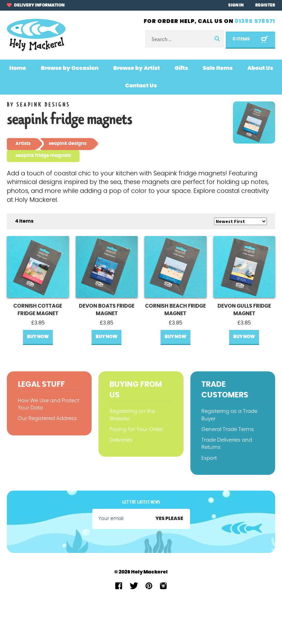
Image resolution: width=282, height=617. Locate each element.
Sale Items (218, 68)
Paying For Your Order (136, 429)
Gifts (181, 68)
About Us (260, 68)
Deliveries (121, 440)
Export (209, 458)
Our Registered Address (47, 418)
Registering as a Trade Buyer (229, 415)
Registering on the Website (132, 415)
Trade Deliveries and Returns (226, 443)
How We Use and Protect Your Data (48, 404)
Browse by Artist (136, 68)
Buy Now (38, 337)
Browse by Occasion (69, 68)
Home (17, 68)
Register (265, 5)
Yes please (169, 518)
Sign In (236, 5)
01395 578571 (255, 21)
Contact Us (141, 85)
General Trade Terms (227, 429)
